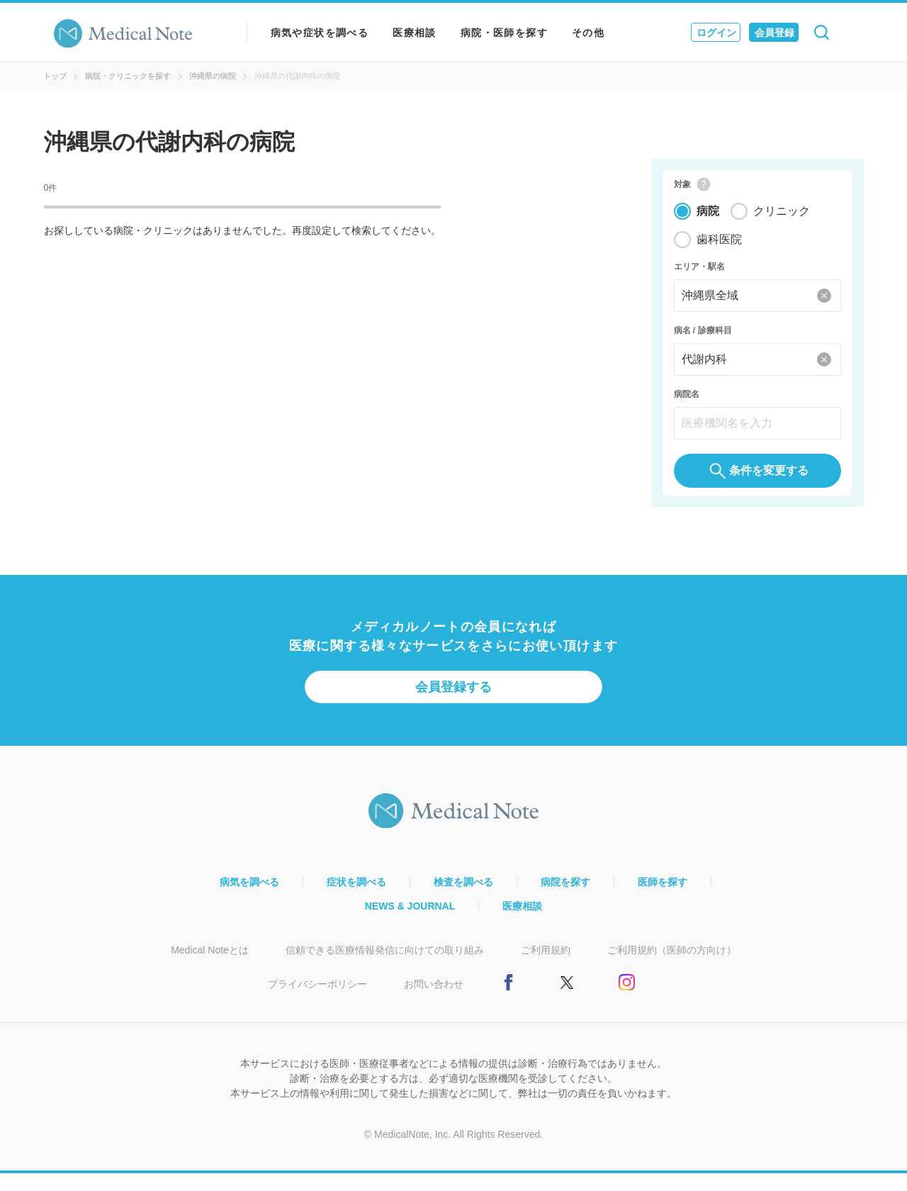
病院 (708, 219)
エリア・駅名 (699, 275)
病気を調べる (249, 899)
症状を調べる (356, 899)
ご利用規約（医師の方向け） (671, 967)
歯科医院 (719, 248)
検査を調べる (463, 899)
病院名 (686, 402)
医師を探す (662, 899)
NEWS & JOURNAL (410, 923)
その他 (588, 32)
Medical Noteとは (210, 967)
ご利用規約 (545, 967)
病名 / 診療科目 (703, 339)
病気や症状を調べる (320, 32)
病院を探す (565, 899)
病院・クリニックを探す (128, 76)
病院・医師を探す (504, 32)
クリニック (781, 219)
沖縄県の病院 (212, 76)
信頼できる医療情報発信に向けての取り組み (385, 967)
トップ (55, 76)
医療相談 (414, 32)
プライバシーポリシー (317, 1001)
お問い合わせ (433, 1001)
